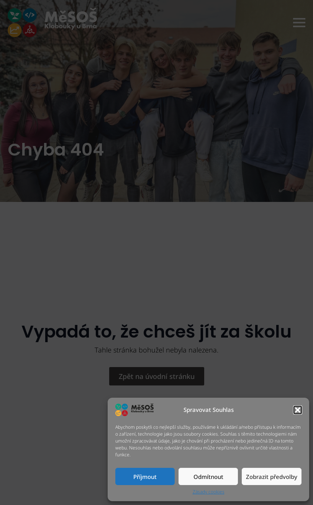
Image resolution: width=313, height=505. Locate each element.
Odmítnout (208, 476)
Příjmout (145, 476)
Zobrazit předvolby (271, 476)
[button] (298, 410)
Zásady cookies (209, 492)
